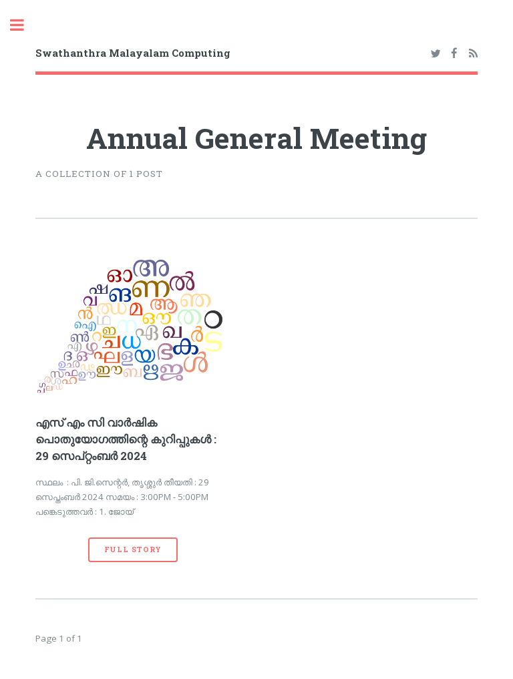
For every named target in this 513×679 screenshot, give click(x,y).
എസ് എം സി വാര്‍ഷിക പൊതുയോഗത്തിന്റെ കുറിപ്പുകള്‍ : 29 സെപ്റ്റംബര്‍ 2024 (125, 439)
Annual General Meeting (256, 138)
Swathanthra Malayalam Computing (132, 52)
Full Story (133, 549)
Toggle (24, 25)
